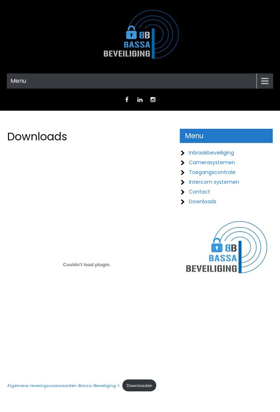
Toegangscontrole (212, 172)
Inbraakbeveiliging (211, 152)
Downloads (202, 201)
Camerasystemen (212, 162)
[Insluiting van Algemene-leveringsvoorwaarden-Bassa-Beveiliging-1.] (86, 264)
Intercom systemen (214, 182)
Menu (18, 81)
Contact (199, 191)
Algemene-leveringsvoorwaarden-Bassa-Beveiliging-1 (63, 385)
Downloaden (139, 385)
